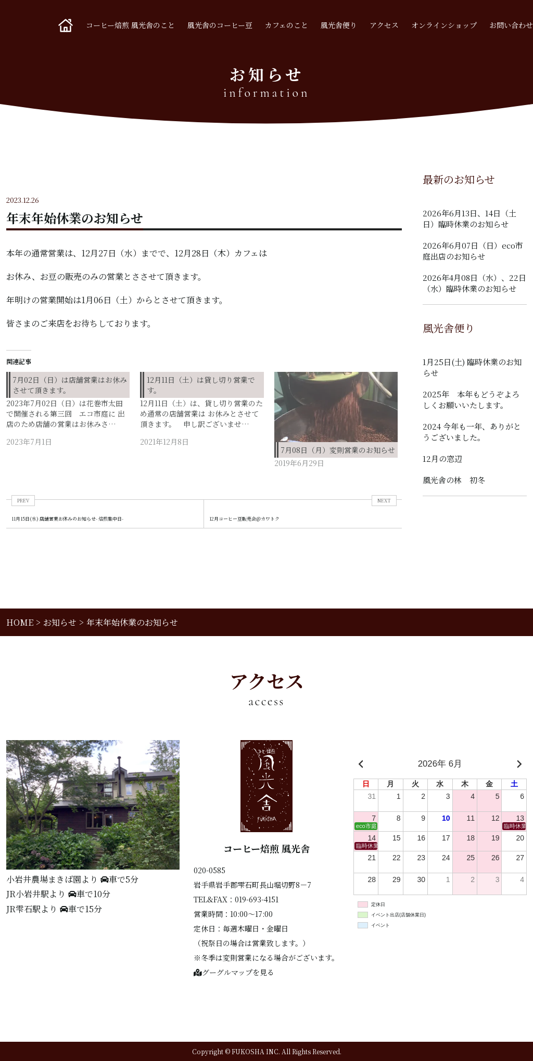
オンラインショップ (444, 25)
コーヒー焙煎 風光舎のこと (130, 25)
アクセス (384, 25)
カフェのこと (286, 25)
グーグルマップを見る (234, 972)
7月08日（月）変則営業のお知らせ (338, 450)
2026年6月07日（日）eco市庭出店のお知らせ (473, 251)
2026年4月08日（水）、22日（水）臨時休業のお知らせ (474, 283)
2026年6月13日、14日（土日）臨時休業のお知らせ (469, 218)
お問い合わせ (511, 25)
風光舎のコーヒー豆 (219, 25)
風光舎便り (339, 25)
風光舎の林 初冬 (454, 479)
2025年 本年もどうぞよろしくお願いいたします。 (471, 399)
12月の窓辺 (442, 458)
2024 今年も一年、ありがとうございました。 (472, 432)
